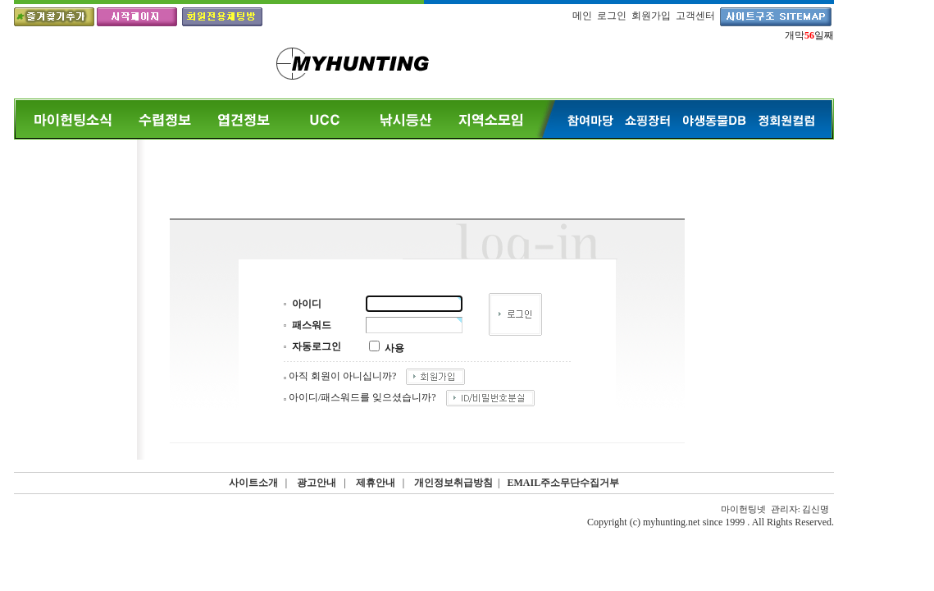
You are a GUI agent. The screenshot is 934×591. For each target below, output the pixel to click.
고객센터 (695, 15)
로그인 (611, 15)
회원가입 (651, 15)
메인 (582, 15)
